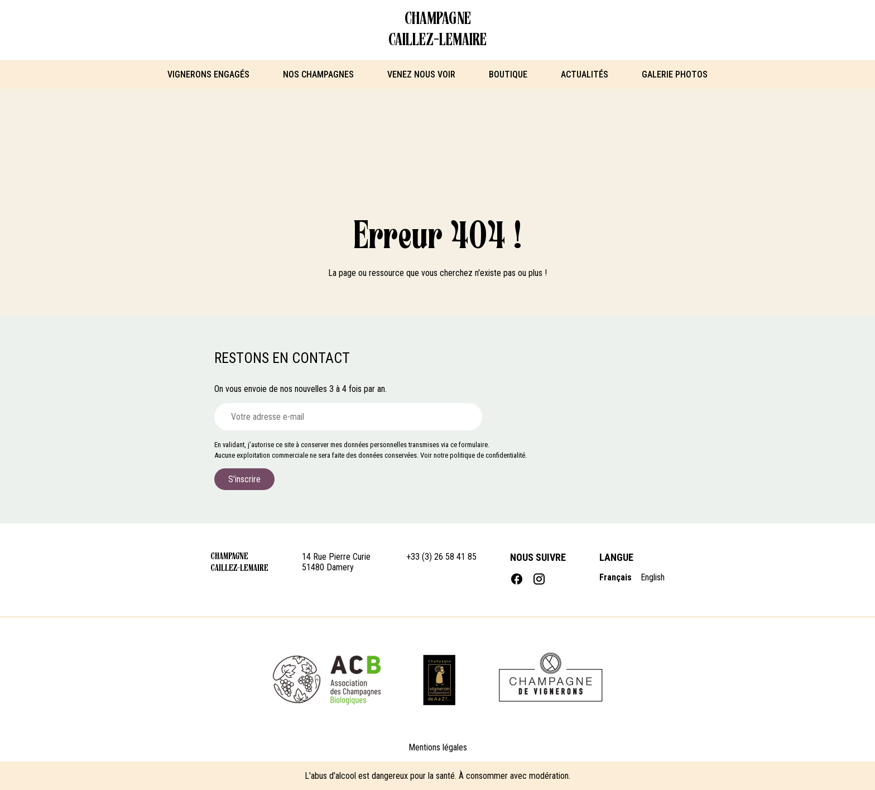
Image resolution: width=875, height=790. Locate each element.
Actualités (584, 74)
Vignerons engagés (208, 74)
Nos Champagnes (318, 74)
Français (615, 577)
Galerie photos (675, 74)
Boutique (508, 74)
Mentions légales (437, 747)
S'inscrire (244, 479)
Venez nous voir (421, 74)
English (653, 577)
